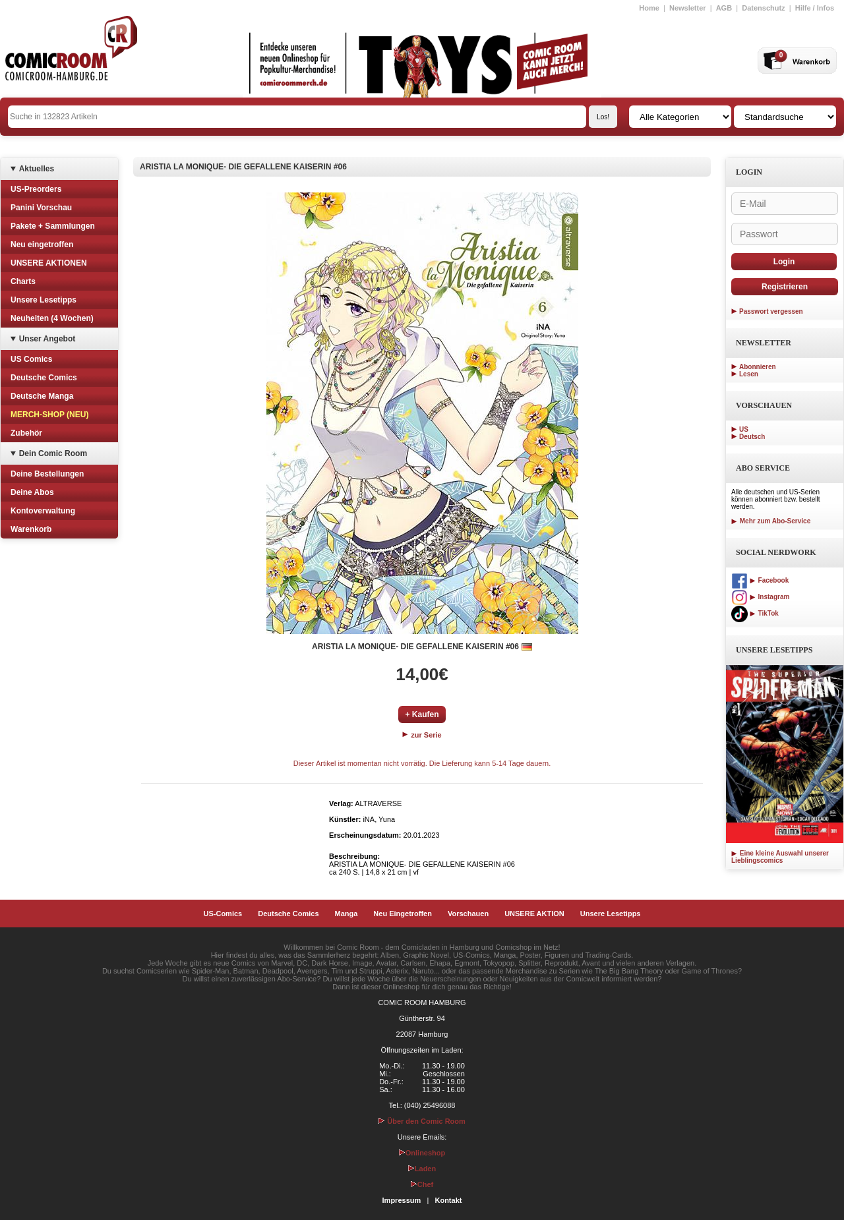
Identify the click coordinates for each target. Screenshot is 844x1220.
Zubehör (26, 433)
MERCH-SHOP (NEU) (49, 414)
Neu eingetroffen (42, 244)
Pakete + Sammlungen (53, 226)
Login (784, 261)
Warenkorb (31, 529)
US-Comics (223, 913)
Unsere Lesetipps (43, 300)
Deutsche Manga (42, 396)
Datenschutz (763, 8)
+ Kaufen (421, 714)
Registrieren (785, 286)
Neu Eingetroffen (402, 913)
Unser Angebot (47, 338)
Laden (422, 1169)
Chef (422, 1184)
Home (649, 8)
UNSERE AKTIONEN (49, 263)
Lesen (748, 374)
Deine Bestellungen (47, 474)
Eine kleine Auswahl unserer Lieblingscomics (780, 857)
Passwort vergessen (771, 311)
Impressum (401, 1200)
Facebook (760, 580)
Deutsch (752, 436)
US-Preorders (36, 189)
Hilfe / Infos (814, 8)
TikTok (755, 613)
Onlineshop (422, 1153)
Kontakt (448, 1200)
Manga (346, 913)
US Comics (31, 359)
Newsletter (687, 8)
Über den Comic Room (422, 1121)
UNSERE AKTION (534, 913)
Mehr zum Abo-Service (770, 521)
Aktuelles (36, 168)
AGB (724, 8)
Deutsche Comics (44, 377)
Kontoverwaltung (43, 510)
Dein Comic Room (53, 453)
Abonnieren (757, 366)
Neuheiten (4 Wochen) (52, 318)
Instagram (760, 596)
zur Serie (422, 735)
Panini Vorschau (41, 207)
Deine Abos (32, 492)
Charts (23, 281)
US (743, 429)
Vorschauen (468, 913)
